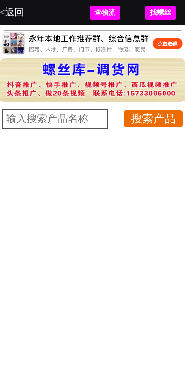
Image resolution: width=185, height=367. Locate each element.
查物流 (104, 12)
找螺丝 (160, 12)
